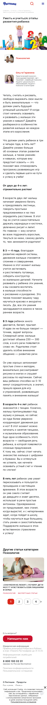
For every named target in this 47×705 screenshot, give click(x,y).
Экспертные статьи (27, 593)
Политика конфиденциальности (18, 668)
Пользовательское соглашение (18, 671)
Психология (9, 593)
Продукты (21, 682)
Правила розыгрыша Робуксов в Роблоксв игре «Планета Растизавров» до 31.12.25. (23, 649)
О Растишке (9, 682)
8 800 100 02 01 (23, 663)
